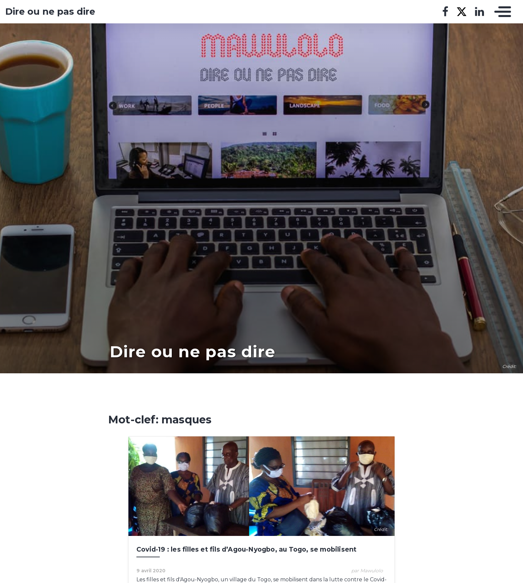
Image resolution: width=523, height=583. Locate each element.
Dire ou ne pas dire (50, 11)
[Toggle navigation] (501, 12)
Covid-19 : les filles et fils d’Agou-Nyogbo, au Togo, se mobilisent (246, 549)
